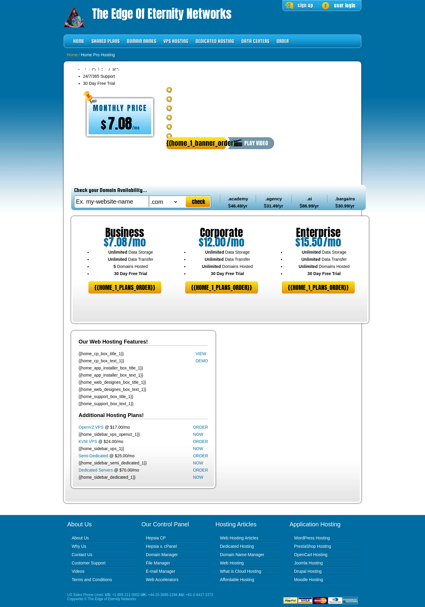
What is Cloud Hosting (240, 571)
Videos (78, 571)
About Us (80, 538)
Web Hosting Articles (239, 538)
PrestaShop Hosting (312, 546)
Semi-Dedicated (93, 455)
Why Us (79, 546)
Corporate (221, 232)
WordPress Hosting (312, 538)
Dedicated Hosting (215, 41)
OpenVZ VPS (91, 427)
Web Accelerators (162, 579)
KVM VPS (88, 441)
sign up (305, 5)
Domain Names (141, 41)
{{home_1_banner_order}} (196, 143)
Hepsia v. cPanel (161, 546)
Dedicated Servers (96, 470)
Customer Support (89, 563)
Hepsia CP (156, 538)
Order (282, 41)
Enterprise (318, 232)
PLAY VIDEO (256, 143)
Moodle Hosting (308, 579)
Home (78, 41)
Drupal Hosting (308, 571)
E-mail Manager (160, 571)
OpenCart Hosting (310, 554)
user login (344, 5)
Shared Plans (105, 41)
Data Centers (255, 41)
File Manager (158, 563)
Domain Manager (162, 554)
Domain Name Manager (242, 554)
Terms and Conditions (92, 579)
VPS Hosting (175, 41)
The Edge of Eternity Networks (162, 14)
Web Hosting (232, 563)
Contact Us (82, 554)
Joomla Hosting (308, 563)
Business (124, 232)
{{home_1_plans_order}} (124, 287)
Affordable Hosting (237, 579)
